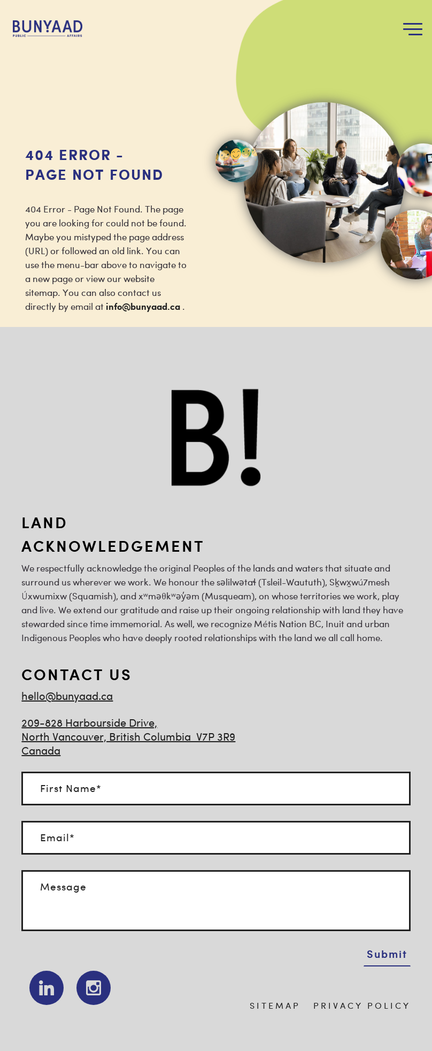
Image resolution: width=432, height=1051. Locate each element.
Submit (387, 953)
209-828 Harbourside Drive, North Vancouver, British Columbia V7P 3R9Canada (128, 737)
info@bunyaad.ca (143, 307)
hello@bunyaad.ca (67, 697)
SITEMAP (275, 1006)
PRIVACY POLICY (362, 1006)
